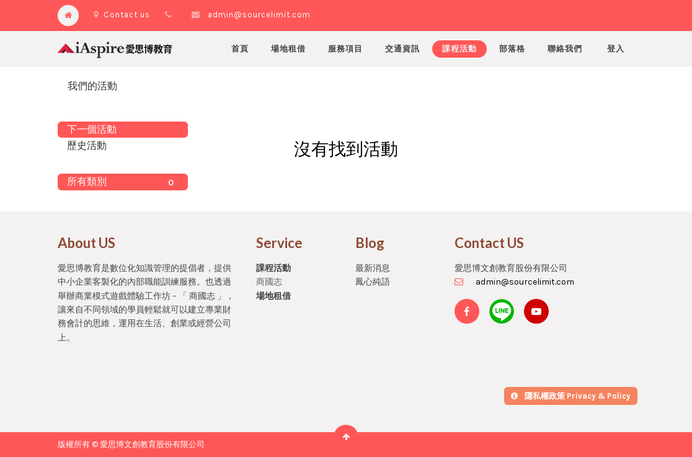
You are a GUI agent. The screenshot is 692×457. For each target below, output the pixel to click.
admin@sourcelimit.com (259, 14)
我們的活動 (92, 86)
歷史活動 (87, 145)
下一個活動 (92, 129)
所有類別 (123, 182)
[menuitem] (240, 49)
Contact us (122, 14)
